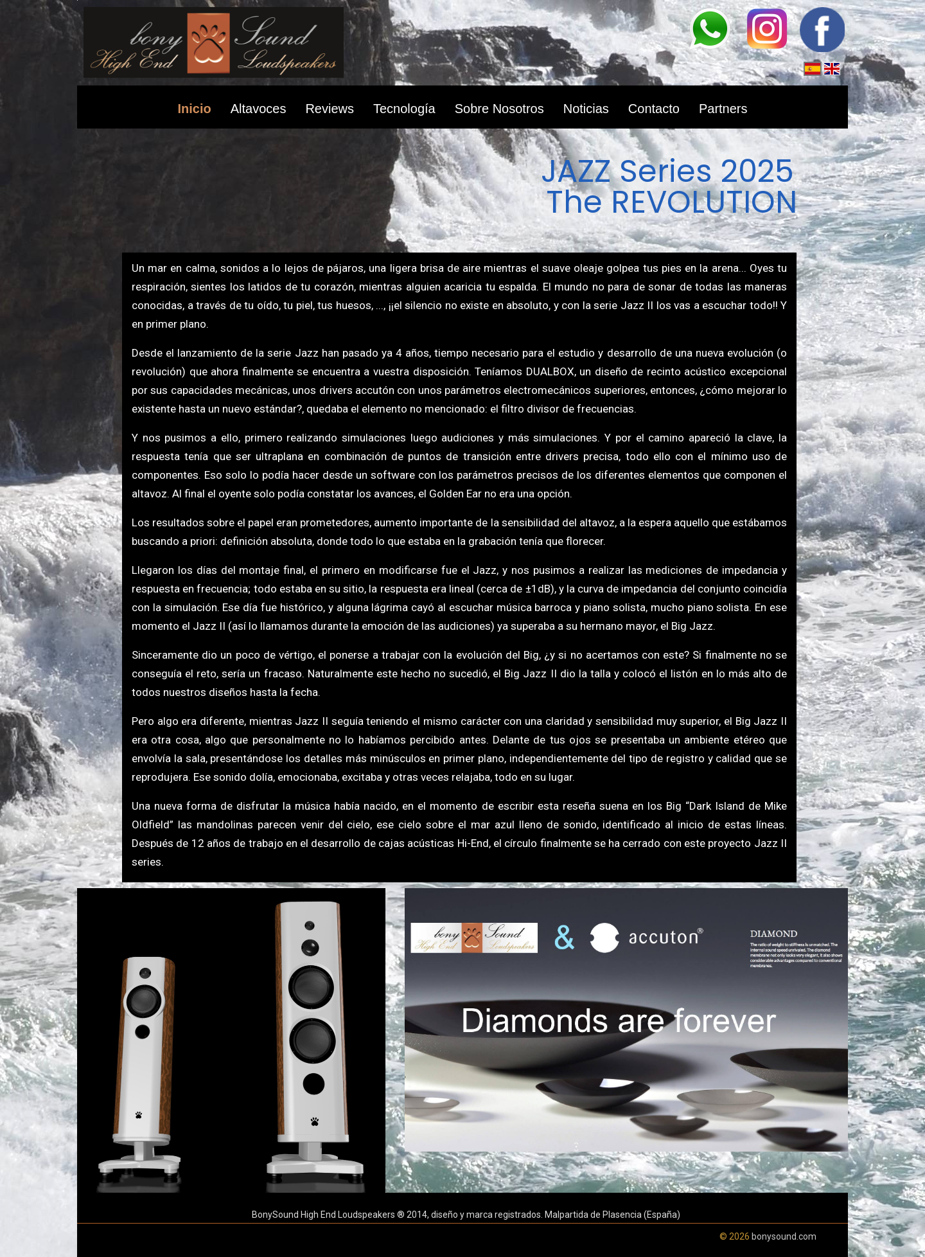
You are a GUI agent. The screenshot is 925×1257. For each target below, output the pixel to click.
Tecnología (404, 109)
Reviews (329, 109)
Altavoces (258, 109)
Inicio (194, 109)
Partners (723, 109)
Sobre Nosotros (499, 109)
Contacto (654, 109)
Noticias (586, 109)
